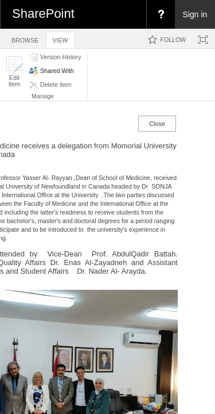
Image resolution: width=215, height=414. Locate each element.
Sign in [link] (195, 14)
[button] (14, 71)
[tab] (25, 38)
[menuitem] (160, 14)
